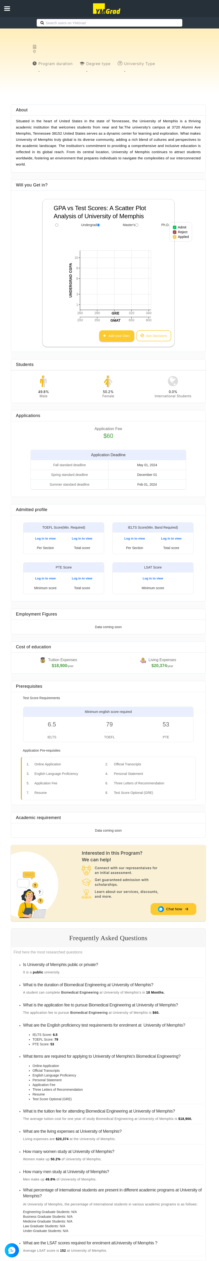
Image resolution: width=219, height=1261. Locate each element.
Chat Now (173, 909)
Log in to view (45, 538)
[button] (7, 8)
